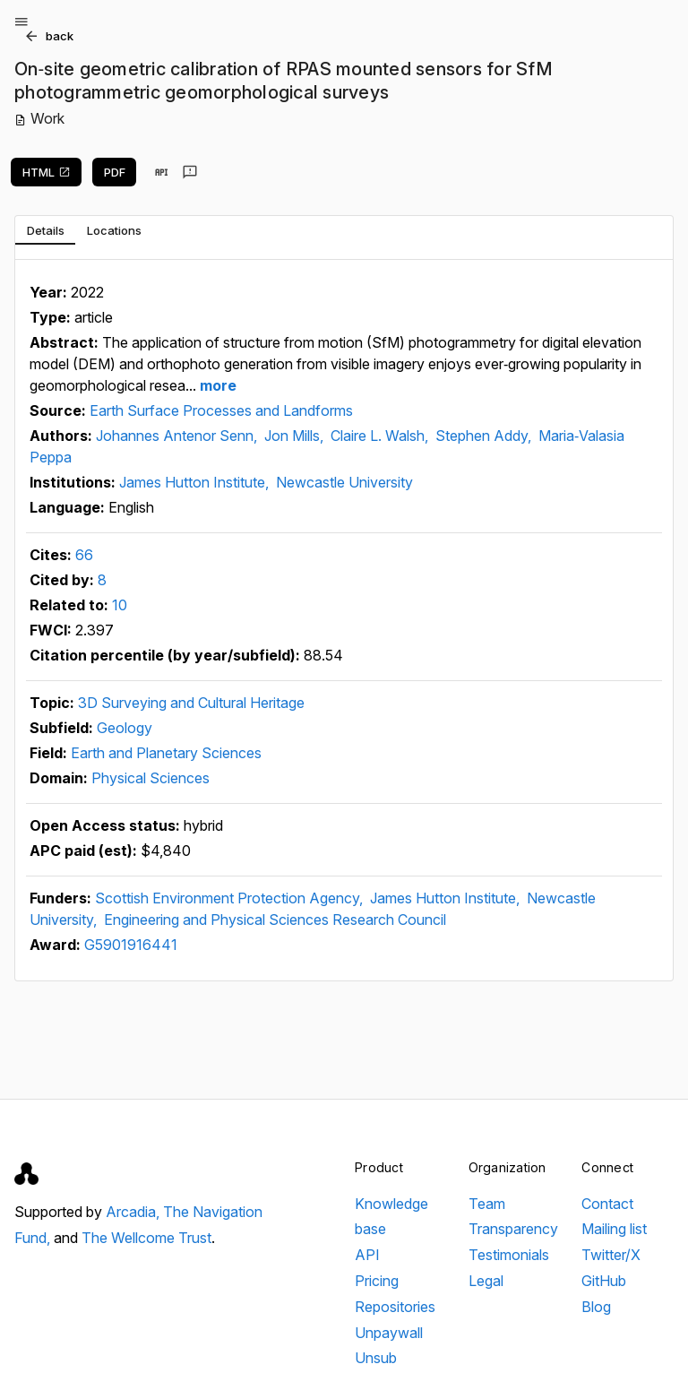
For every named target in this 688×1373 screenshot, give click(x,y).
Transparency (513, 1229)
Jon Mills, (295, 436)
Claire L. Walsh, (381, 436)
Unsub (376, 1358)
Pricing (377, 1281)
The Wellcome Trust (146, 1238)
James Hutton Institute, (195, 482)
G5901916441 (130, 945)
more (216, 385)
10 (119, 605)
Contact (607, 1204)
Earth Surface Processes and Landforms (221, 410)
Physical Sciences (150, 778)
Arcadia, (134, 1212)
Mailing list (614, 1229)
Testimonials (509, 1255)
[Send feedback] (190, 172)
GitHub (603, 1281)
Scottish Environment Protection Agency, (230, 898)
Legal (486, 1281)
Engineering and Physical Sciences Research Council (275, 919)
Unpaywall (389, 1333)
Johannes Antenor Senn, (178, 436)
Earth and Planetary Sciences (166, 753)
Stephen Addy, (485, 436)
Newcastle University (344, 482)
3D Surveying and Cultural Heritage (191, 703)
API (367, 1255)
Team (487, 1204)
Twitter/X (611, 1255)
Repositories (395, 1307)
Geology (124, 728)
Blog (596, 1307)
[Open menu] (21, 21)
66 (84, 555)
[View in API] (161, 172)
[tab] (45, 230)
